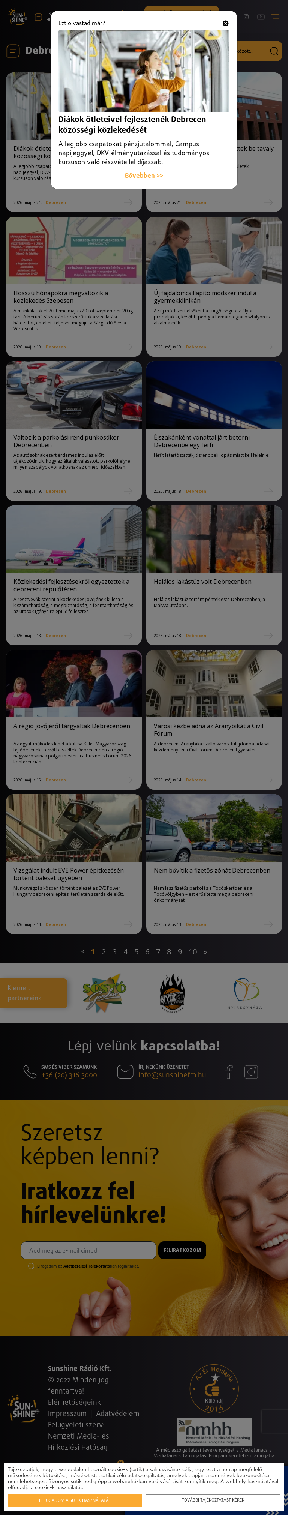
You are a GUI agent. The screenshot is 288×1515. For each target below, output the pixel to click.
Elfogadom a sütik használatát (75, 1500)
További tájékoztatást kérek (213, 1500)
